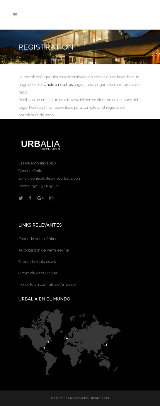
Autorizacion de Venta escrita (43, 250)
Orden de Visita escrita (37, 261)
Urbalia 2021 (99, 398)
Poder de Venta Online (37, 239)
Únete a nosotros (58, 84)
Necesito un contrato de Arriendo (47, 284)
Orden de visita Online (37, 273)
